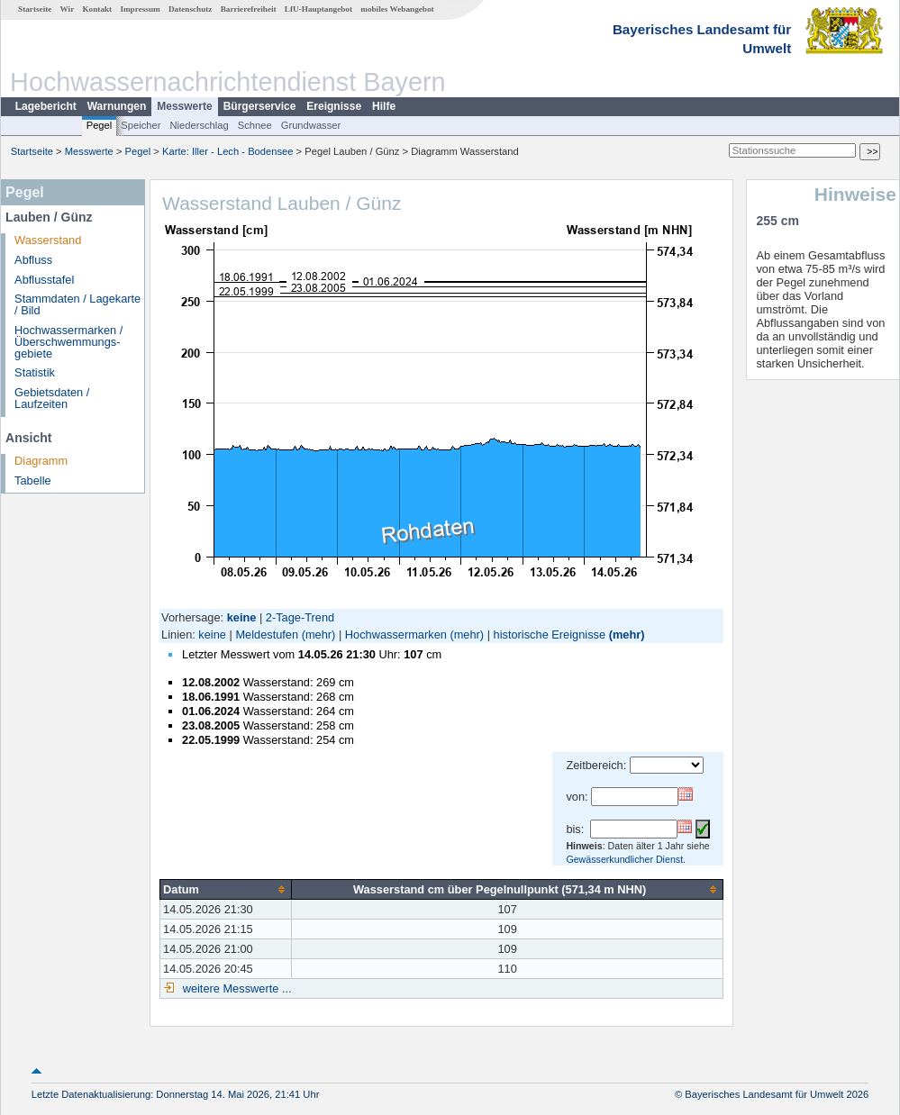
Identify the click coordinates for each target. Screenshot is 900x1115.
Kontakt (97, 9)
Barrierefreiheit (249, 9)
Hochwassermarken (396, 634)
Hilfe (383, 106)
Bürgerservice (259, 106)
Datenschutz (190, 9)
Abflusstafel (44, 279)
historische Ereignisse (549, 634)
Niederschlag (198, 125)
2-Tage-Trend (300, 617)
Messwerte (184, 106)
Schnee (255, 125)
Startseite (34, 9)
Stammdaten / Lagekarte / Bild (77, 304)
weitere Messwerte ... (235, 988)
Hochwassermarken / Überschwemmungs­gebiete (68, 341)
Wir (67, 9)
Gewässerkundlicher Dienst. (626, 859)
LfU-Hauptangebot (318, 9)
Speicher (140, 125)
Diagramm (41, 460)
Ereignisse (333, 106)
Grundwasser (311, 125)
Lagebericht (46, 106)
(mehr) (319, 634)
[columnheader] (226, 889)
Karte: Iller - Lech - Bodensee (228, 151)
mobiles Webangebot (396, 9)
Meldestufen (266, 634)
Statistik (34, 372)
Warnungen (117, 106)
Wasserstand (47, 240)
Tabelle (32, 480)
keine (212, 634)
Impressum (139, 9)
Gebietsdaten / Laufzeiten (51, 398)
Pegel (99, 125)
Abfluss (33, 260)
